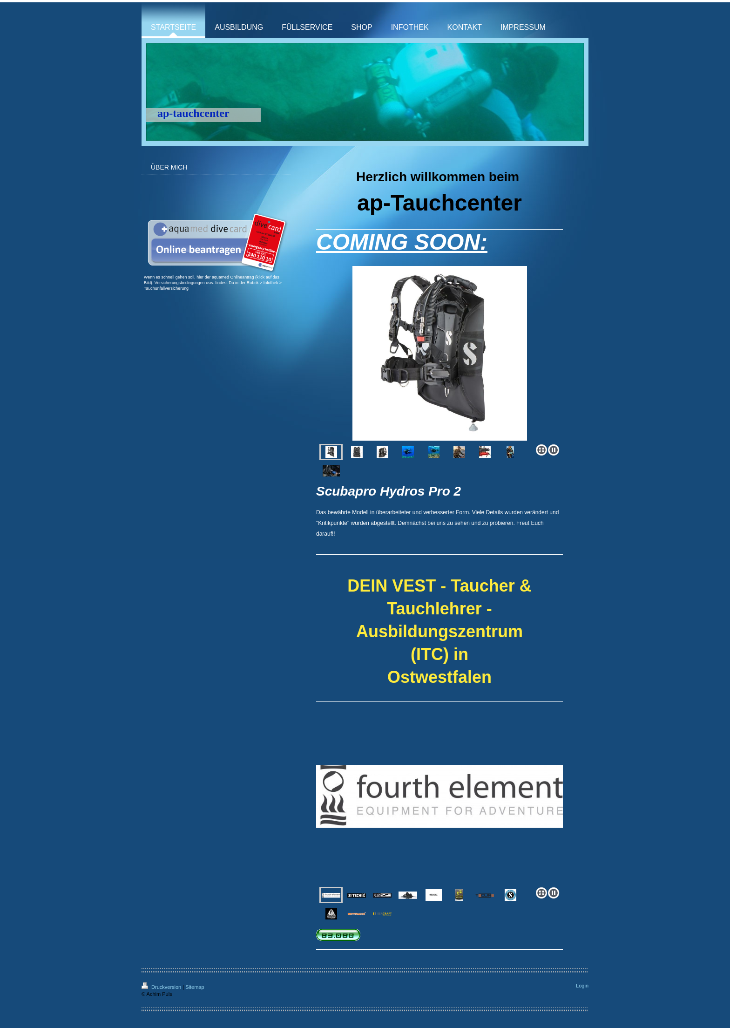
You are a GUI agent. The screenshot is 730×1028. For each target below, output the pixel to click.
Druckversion (162, 987)
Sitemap (194, 987)
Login (582, 985)
